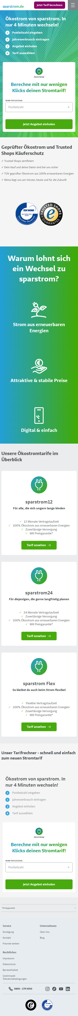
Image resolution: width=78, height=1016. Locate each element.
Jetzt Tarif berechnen (49, 5)
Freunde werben (11, 943)
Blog (42, 937)
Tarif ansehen (39, 545)
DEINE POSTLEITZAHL (14, 100)
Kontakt (7, 937)
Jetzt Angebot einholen (39, 124)
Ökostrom (39, 73)
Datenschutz (9, 964)
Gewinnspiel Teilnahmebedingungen (15, 977)
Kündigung (8, 931)
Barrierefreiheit (10, 969)
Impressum (8, 958)
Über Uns (45, 931)
